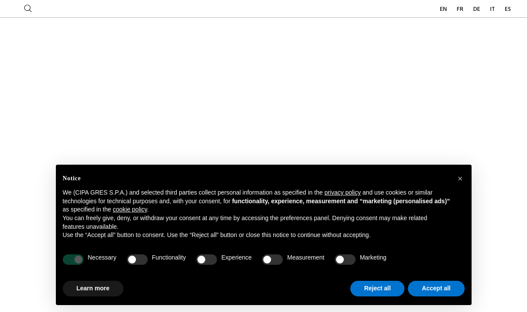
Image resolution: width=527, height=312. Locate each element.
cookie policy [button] (130, 209)
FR (461, 9)
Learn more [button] (93, 288)
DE (477, 9)
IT (493, 9)
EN (444, 9)
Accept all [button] (436, 288)
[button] (460, 178)
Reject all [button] (377, 288)
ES (508, 9)
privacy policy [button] (342, 192)
